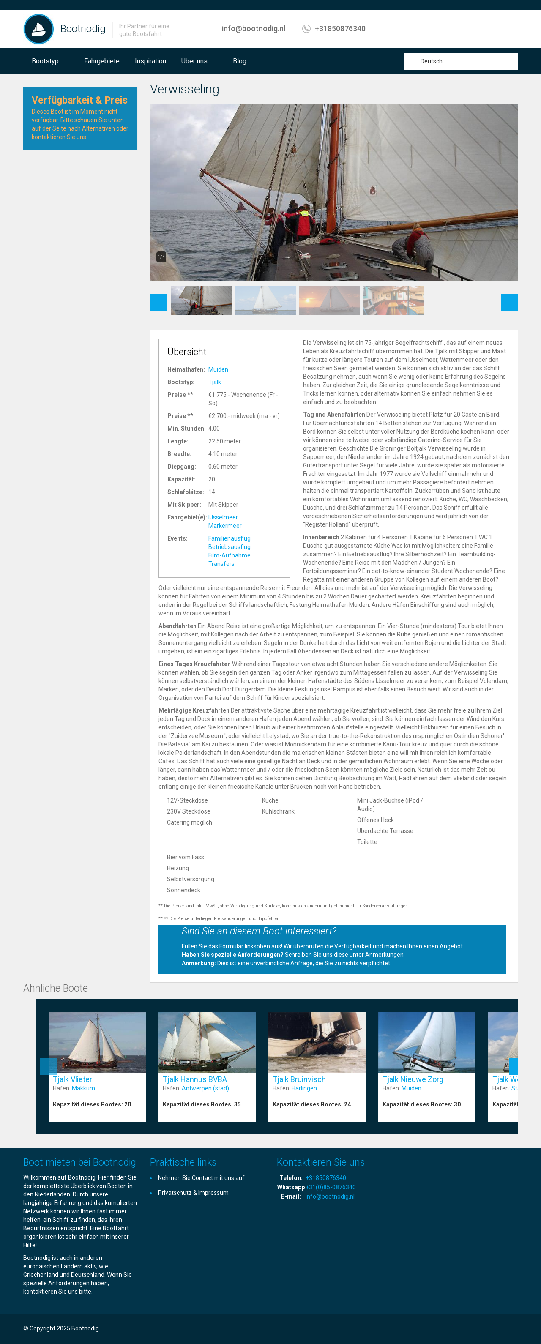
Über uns (194, 61)
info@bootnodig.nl (253, 28)
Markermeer (225, 525)
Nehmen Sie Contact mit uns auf (201, 1178)
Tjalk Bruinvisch (299, 1079)
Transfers (221, 563)
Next (509, 298)
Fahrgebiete (102, 61)
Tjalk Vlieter (72, 1079)
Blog (239, 61)
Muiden (218, 369)
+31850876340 (340, 28)
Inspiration (150, 61)
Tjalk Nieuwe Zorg (413, 1079)
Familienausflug (229, 538)
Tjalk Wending (516, 1079)
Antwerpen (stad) (205, 1088)
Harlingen (304, 1088)
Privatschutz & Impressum (193, 1192)
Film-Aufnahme (229, 555)
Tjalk (214, 382)
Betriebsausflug (229, 547)
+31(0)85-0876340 (331, 1187)
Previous (158, 298)
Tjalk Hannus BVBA (195, 1079)
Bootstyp (45, 61)
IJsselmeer (223, 517)
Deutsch (432, 61)
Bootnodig (83, 29)
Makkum (83, 1088)
